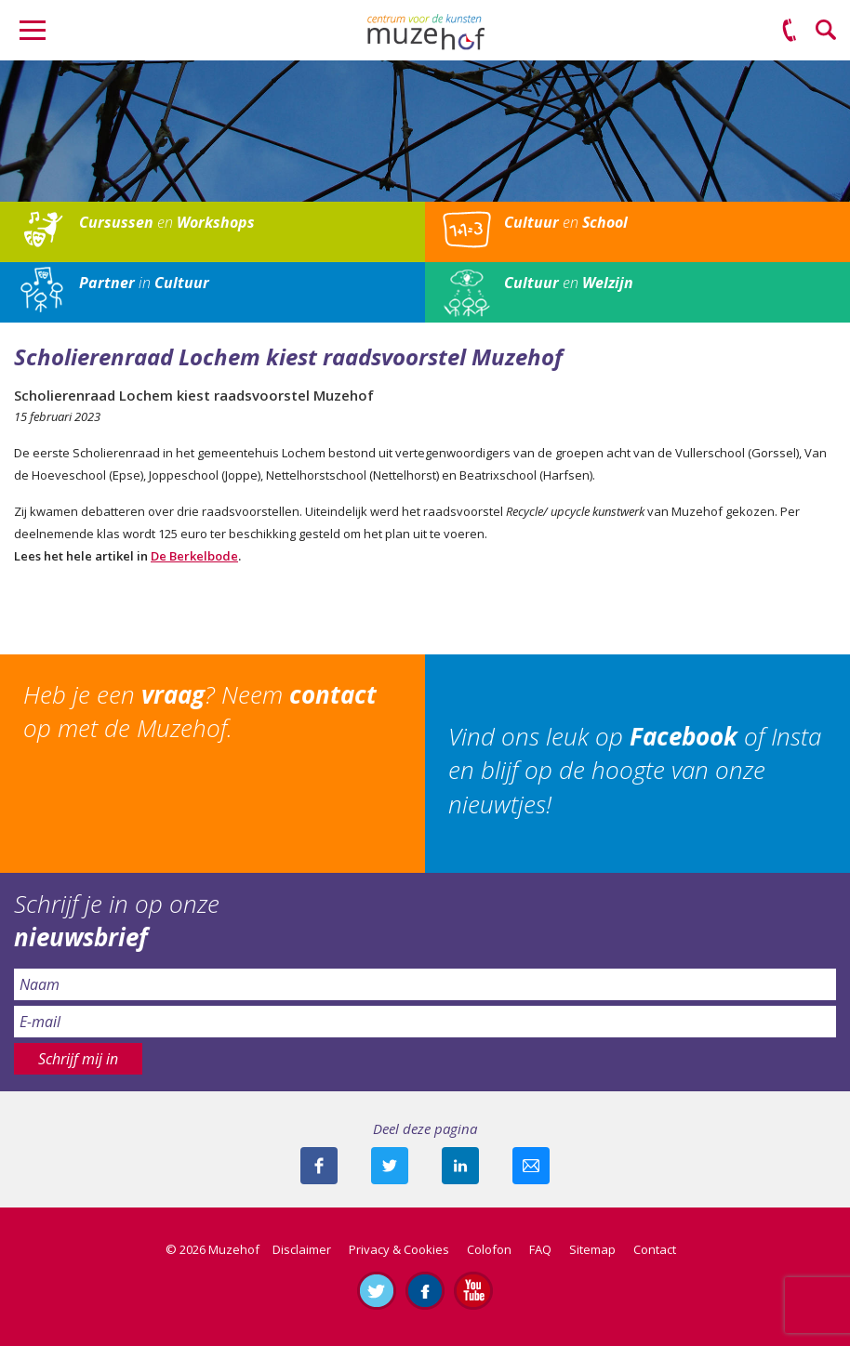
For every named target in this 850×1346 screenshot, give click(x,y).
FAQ (540, 1249)
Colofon (489, 1249)
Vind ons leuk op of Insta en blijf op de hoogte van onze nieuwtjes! (634, 770)
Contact (654, 1249)
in (144, 282)
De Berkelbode (194, 556)
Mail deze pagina (531, 1165)
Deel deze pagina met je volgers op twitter (389, 1165)
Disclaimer (301, 1249)
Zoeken (826, 30)
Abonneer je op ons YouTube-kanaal (473, 1290)
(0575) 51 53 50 (789, 30)
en (167, 222)
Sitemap (592, 1249)
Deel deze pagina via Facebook (319, 1165)
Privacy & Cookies (399, 1249)
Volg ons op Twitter (376, 1290)
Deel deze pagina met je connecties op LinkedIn (460, 1165)
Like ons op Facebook (425, 1290)
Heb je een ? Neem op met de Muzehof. (200, 711)
